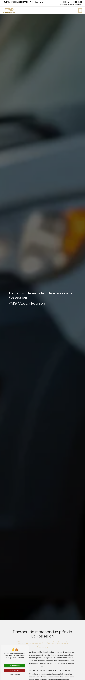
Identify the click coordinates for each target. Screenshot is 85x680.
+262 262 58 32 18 (10, 4)
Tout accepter (14, 666)
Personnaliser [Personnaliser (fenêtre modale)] (15, 674)
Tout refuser (14, 670)
